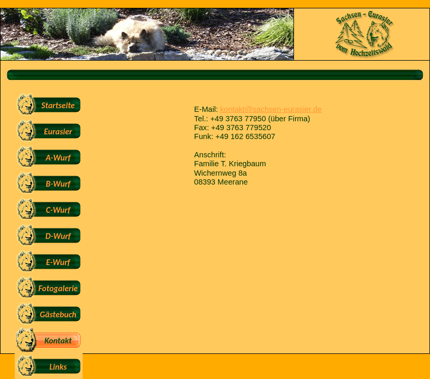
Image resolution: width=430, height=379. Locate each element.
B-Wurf (58, 184)
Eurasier (58, 131)
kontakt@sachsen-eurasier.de (271, 109)
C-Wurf (58, 210)
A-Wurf (58, 158)
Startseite (58, 105)
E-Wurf (58, 262)
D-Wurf (58, 236)
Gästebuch (58, 314)
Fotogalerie (57, 288)
